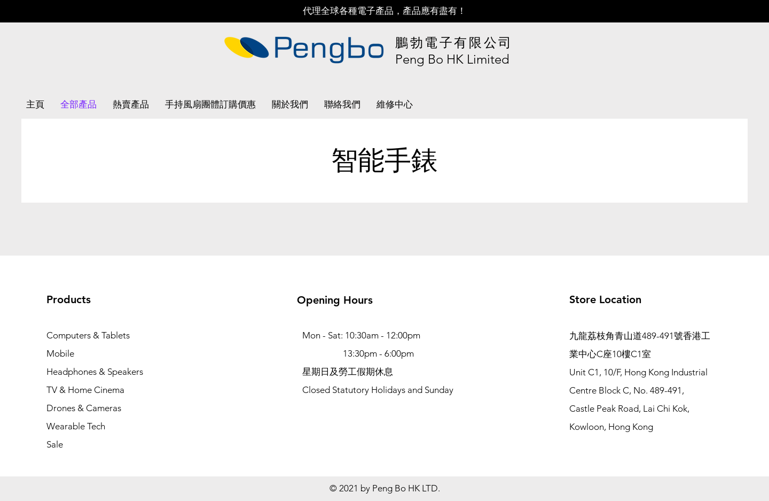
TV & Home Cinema (85, 389)
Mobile (60, 353)
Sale (54, 444)
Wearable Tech (75, 426)
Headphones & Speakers (94, 371)
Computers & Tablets (88, 335)
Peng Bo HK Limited (452, 59)
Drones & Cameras (83, 408)
